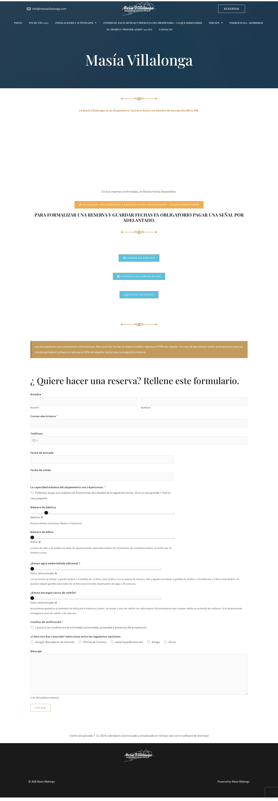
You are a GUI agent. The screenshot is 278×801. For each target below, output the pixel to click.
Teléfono (36, 436)
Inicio (18, 22)
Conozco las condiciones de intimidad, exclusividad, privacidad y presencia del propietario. (91, 631)
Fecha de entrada (41, 455)
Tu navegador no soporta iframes (139, 156)
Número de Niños (41, 535)
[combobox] (35, 443)
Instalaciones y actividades (75, 23)
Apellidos (146, 409)
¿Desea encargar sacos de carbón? (53, 596)
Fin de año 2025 (38, 22)
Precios (216, 23)
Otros (172, 645)
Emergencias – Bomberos (246, 22)
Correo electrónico (44, 418)
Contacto (165, 29)
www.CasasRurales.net (129, 645)
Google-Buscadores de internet (55, 645)
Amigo (156, 645)
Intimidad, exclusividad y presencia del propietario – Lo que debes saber (152, 22)
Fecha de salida (40, 473)
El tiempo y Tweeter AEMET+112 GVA (129, 29)
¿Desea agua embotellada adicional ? (55, 567)
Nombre (36, 396)
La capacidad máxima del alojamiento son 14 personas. (67, 491)
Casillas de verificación (46, 625)
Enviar (40, 711)
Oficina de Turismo (95, 645)
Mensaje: (36, 655)
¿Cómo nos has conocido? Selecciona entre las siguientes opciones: (75, 640)
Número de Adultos (43, 511)
